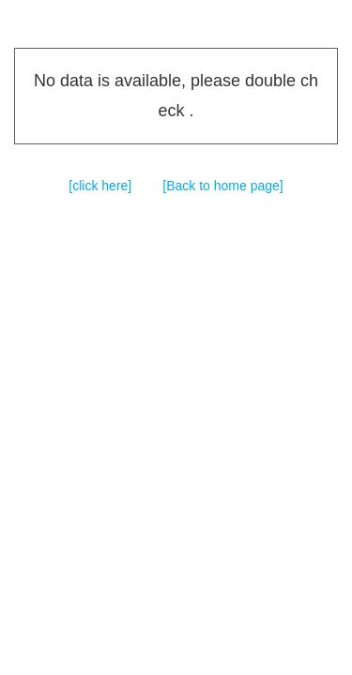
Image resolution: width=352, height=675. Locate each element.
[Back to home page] (222, 185)
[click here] (100, 185)
